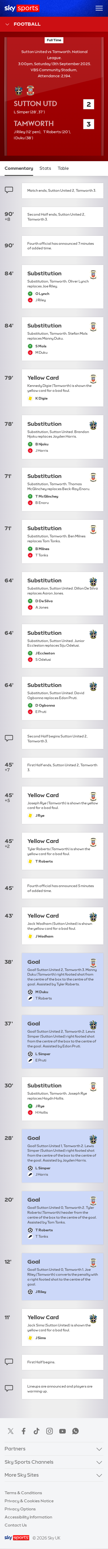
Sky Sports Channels (29, 1461)
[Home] (22, 8)
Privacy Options (20, 1509)
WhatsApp (75, 1431)
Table (63, 168)
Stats (45, 168)
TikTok (36, 1431)
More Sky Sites (22, 1474)
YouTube (62, 1431)
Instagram (49, 1431)
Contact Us (16, 1525)
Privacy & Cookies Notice (29, 1501)
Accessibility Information (28, 1517)
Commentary (19, 168)
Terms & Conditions (23, 1493)
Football (23, 24)
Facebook (23, 1431)
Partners (15, 1448)
